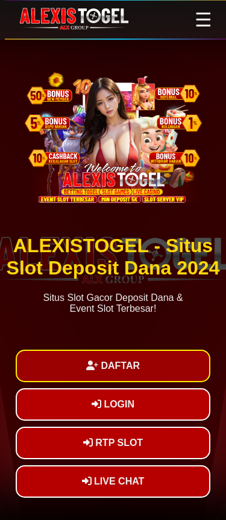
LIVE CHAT (113, 481)
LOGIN (113, 404)
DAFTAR (113, 366)
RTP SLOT (113, 443)
